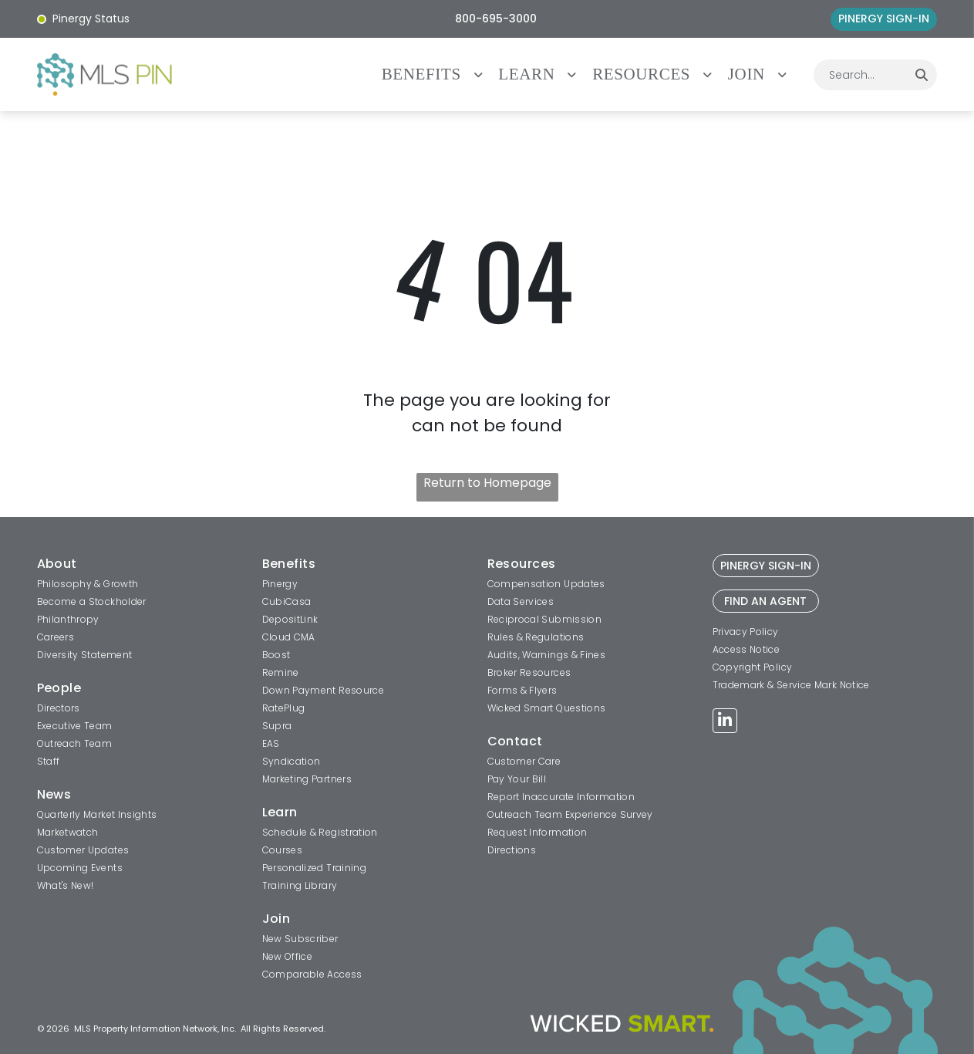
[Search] (921, 74)
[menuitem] (440, 74)
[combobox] (860, 74)
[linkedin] (725, 722)
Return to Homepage (487, 483)
